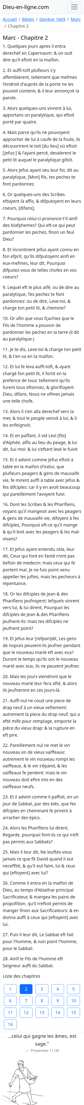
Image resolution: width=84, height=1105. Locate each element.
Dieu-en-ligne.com (26, 6)
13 (41, 1012)
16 (10, 1024)
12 (26, 1012)
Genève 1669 (52, 19)
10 (73, 1001)
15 (73, 1012)
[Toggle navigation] (74, 7)
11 (10, 1012)
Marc (76, 19)
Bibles (28, 19)
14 (57, 1012)
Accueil (10, 19)
